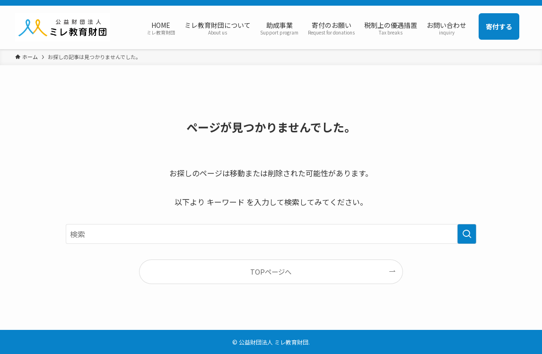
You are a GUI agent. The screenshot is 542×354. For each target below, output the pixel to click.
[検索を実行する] (466, 234)
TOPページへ (270, 271)
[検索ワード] (271, 234)
